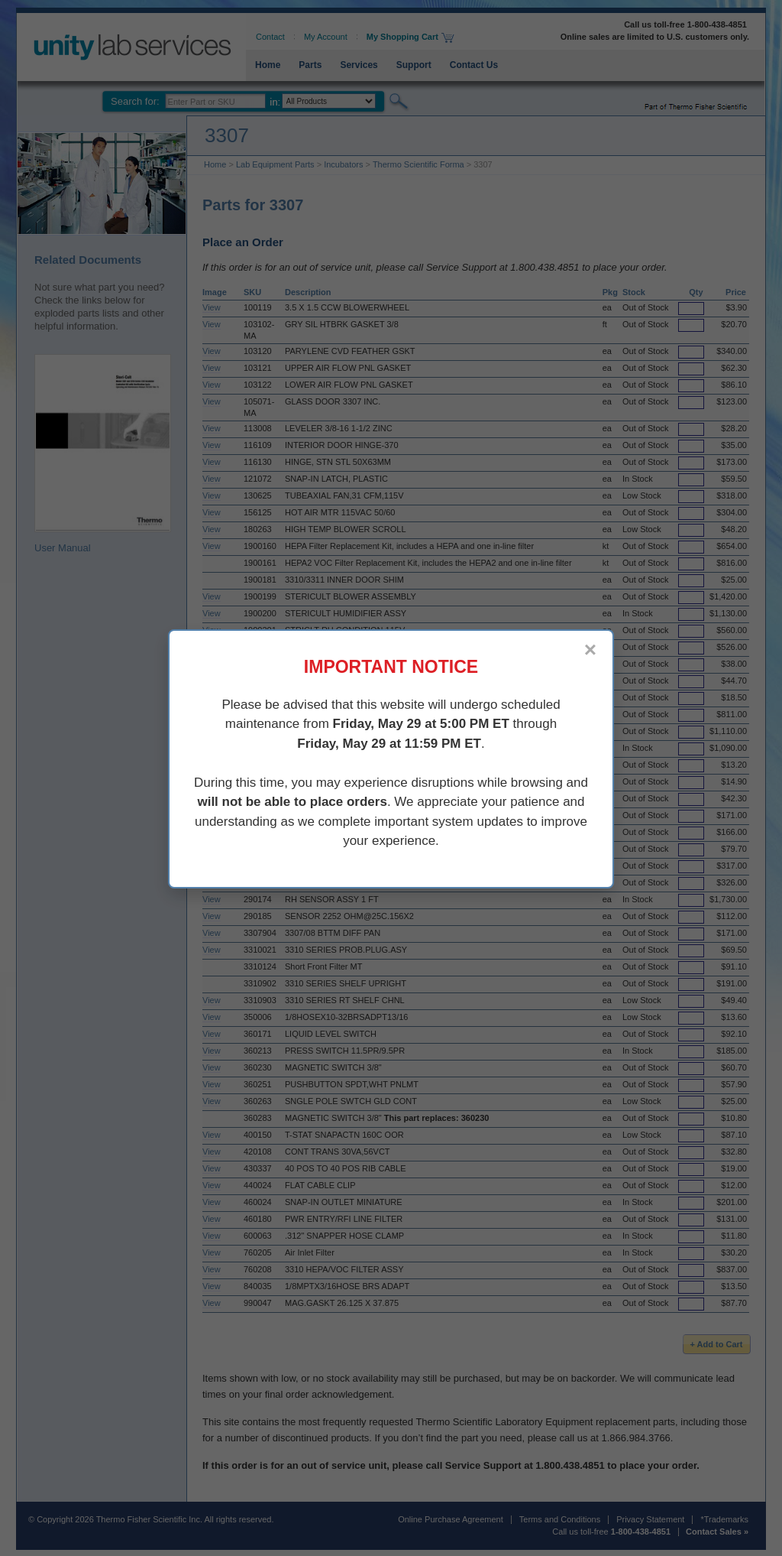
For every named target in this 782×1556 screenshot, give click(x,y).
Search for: (135, 101)
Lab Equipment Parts (275, 164)
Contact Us (474, 65)
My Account (325, 36)
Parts (310, 65)
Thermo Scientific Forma (418, 164)
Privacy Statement (650, 1519)
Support (413, 65)
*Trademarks (724, 1519)
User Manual (102, 453)
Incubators (343, 164)
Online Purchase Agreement (450, 1519)
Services (358, 65)
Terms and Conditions (559, 1519)
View (211, 307)
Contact (270, 36)
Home (267, 65)
